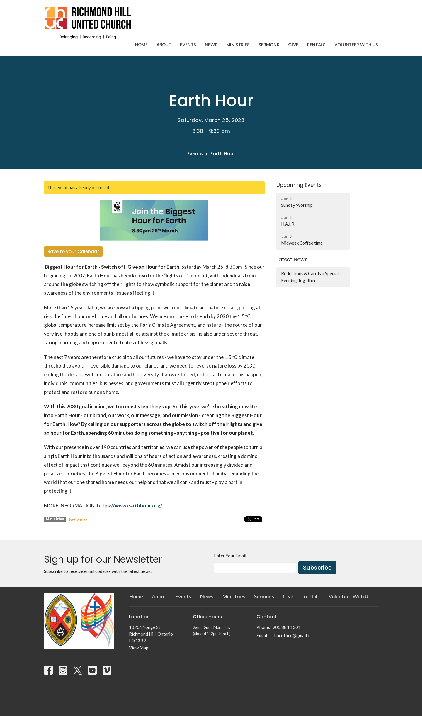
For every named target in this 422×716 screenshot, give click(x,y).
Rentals (316, 45)
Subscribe (317, 567)
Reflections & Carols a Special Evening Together (310, 277)
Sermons (268, 45)
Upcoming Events (299, 185)
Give (293, 45)
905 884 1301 (287, 627)
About (163, 45)
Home (141, 45)
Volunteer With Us (356, 45)
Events (188, 45)
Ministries (238, 45)
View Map (138, 647)
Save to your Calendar (73, 251)
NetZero (78, 519)
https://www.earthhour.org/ (130, 505)
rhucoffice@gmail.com (293, 635)
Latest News (292, 259)
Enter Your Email (230, 555)
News (211, 45)
